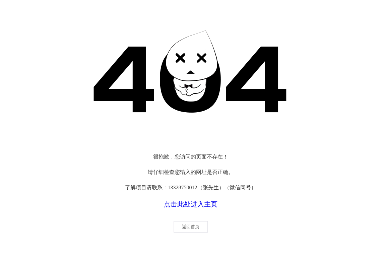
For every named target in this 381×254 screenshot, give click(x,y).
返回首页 (190, 226)
